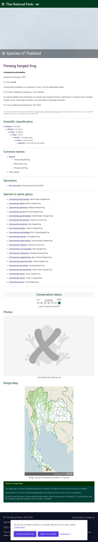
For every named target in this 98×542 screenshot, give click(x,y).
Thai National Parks (23, 5)
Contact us (89, 517)
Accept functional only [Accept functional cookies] (25, 534)
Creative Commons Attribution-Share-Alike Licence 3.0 (48, 111)
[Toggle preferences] (65, 534)
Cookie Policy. (19, 527)
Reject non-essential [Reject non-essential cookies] (48, 534)
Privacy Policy (78, 517)
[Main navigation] (3, 4)
